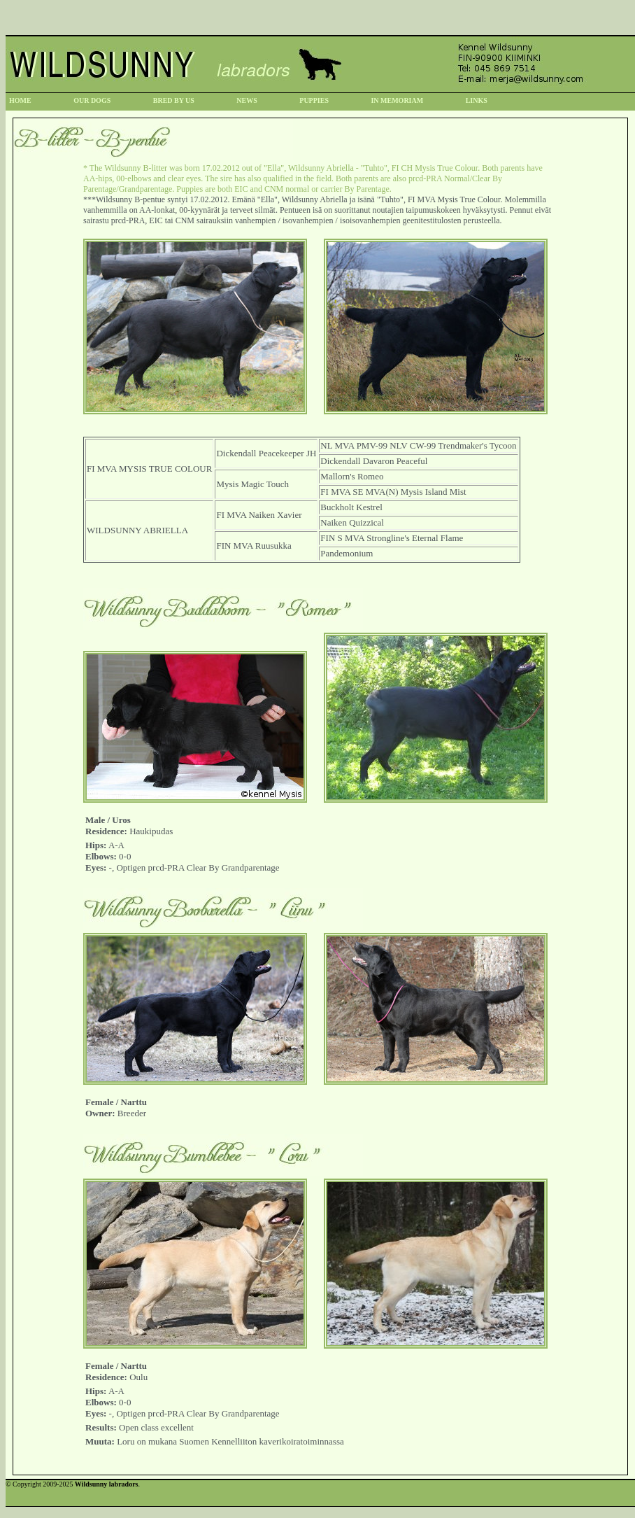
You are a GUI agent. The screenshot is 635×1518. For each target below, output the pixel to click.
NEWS (246, 100)
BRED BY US (173, 100)
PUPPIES (314, 100)
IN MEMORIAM (397, 100)
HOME (20, 100)
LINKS (476, 100)
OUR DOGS (91, 100)
